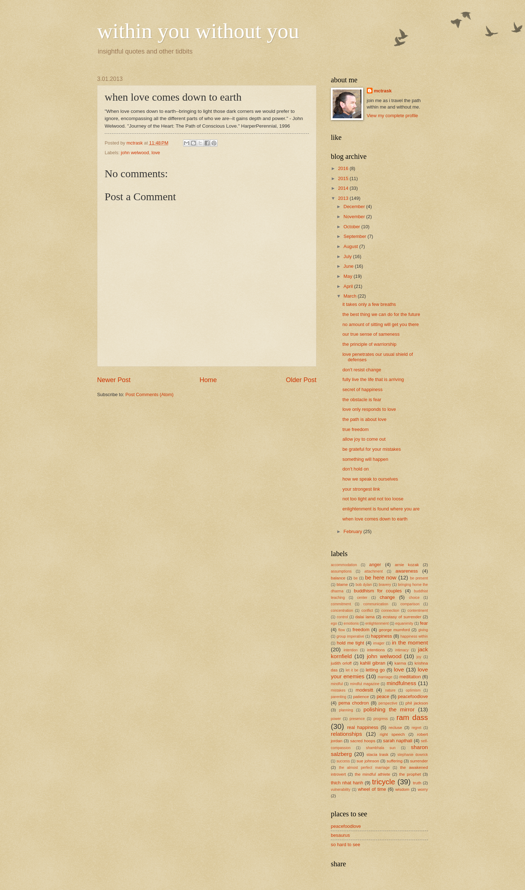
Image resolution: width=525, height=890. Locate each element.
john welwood (135, 152)
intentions (376, 650)
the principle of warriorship (369, 344)
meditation (410, 676)
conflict (367, 611)
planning (346, 710)
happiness (381, 636)
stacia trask (377, 754)
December (354, 206)
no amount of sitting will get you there (380, 324)
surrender (419, 761)
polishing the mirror (389, 709)
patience (361, 696)
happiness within (414, 636)
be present (419, 578)
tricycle (383, 781)
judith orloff (341, 663)
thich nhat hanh (347, 782)
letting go (375, 670)
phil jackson (417, 703)
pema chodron (353, 703)
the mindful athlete (373, 774)
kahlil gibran (372, 663)
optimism (413, 690)
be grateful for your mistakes (371, 449)
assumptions (341, 571)
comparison (409, 604)
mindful (337, 684)
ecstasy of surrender (402, 617)
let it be (352, 670)
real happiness (362, 727)
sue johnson (368, 761)
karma (400, 663)
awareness (407, 571)
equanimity (404, 623)
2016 (344, 168)
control (342, 617)
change (387, 597)
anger (375, 564)
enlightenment (377, 623)
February (353, 531)
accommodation (344, 565)
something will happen (365, 459)
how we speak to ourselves (370, 479)
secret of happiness (362, 389)
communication (375, 604)
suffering (394, 761)
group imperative (350, 636)
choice (414, 598)
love (155, 152)
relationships (346, 734)
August (351, 246)
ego (334, 623)
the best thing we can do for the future (381, 314)
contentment (417, 611)
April (348, 286)
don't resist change (361, 369)
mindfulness (401, 683)
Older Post (301, 380)
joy (418, 657)
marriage (385, 677)
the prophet (410, 774)
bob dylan (364, 585)
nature (390, 690)
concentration (342, 611)
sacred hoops (362, 741)
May (348, 276)
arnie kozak (407, 565)
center (362, 598)
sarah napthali (397, 740)
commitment (341, 604)
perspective (388, 703)
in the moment (410, 642)
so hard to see (345, 844)
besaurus (340, 835)
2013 (344, 198)
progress (380, 719)
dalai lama (365, 617)
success (343, 761)
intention (351, 650)
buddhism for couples (378, 590)
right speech (392, 734)
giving (423, 630)
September (355, 236)
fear (424, 623)
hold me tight (350, 643)
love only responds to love (369, 409)
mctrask (383, 90)
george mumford (394, 630)
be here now (380, 577)
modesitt (364, 690)
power (336, 719)
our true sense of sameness (371, 334)
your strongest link (361, 489)
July (348, 256)
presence (357, 719)
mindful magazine (364, 684)
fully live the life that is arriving (373, 379)
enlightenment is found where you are (381, 508)
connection (390, 611)
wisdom (402, 789)
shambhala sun (381, 748)
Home (208, 380)
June (349, 266)
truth (417, 783)
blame (342, 584)
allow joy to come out (363, 439)
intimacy (402, 650)
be (355, 578)
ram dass (412, 717)
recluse (395, 727)
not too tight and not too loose (372, 498)
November (354, 216)
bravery (385, 585)
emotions (351, 623)
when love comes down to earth (374, 519)
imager (378, 643)
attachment (373, 571)
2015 (344, 178)
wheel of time (372, 789)
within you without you (198, 31)
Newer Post (114, 380)
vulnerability (340, 790)
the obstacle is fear (361, 399)
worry (423, 789)
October (352, 226)
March (350, 296)
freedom (360, 629)
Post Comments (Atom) (149, 394)
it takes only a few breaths (369, 304)
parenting (338, 697)
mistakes (338, 690)
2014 (344, 188)
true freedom (355, 429)
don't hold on (355, 469)
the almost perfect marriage (364, 768)
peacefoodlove (413, 696)
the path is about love (364, 419)
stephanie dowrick (412, 755)
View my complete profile (392, 115)
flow (341, 630)
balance (338, 578)
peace (382, 696)
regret (416, 728)
